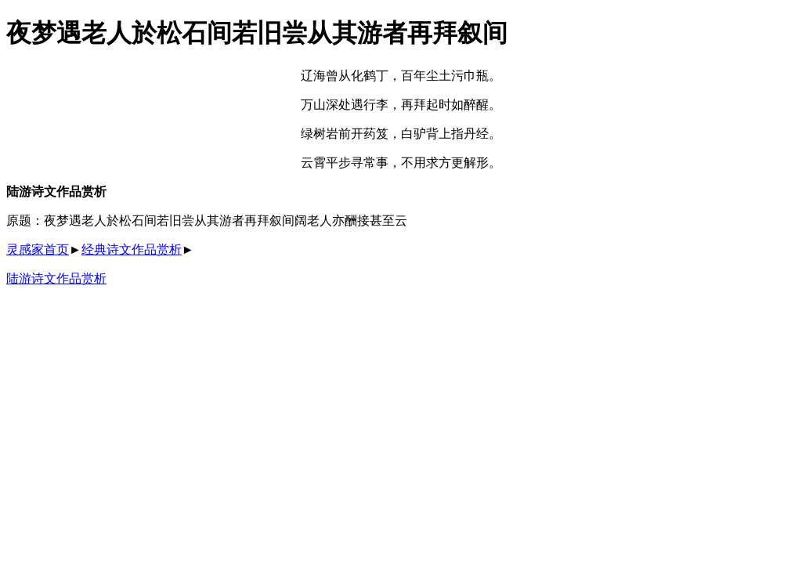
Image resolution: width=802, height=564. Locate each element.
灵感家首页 (37, 249)
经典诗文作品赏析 (131, 249)
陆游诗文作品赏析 (56, 278)
